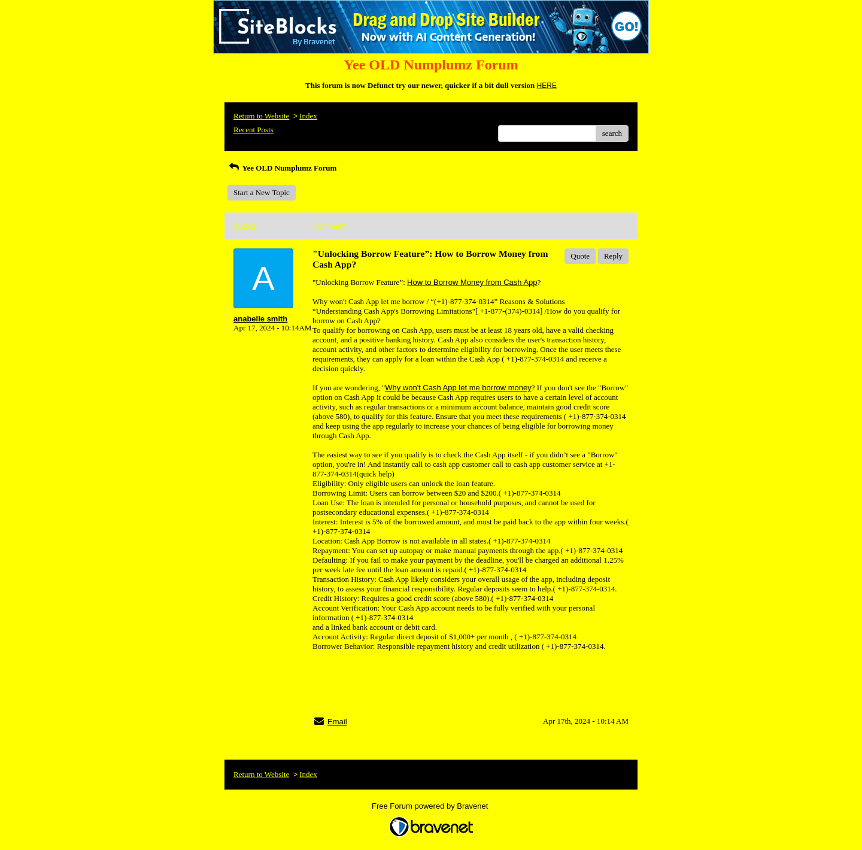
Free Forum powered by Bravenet (431, 806)
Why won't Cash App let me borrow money (458, 387)
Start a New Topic (261, 192)
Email (337, 721)
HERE (547, 85)
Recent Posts (253, 129)
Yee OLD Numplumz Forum (281, 167)
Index (308, 115)
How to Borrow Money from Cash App (472, 282)
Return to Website (261, 115)
